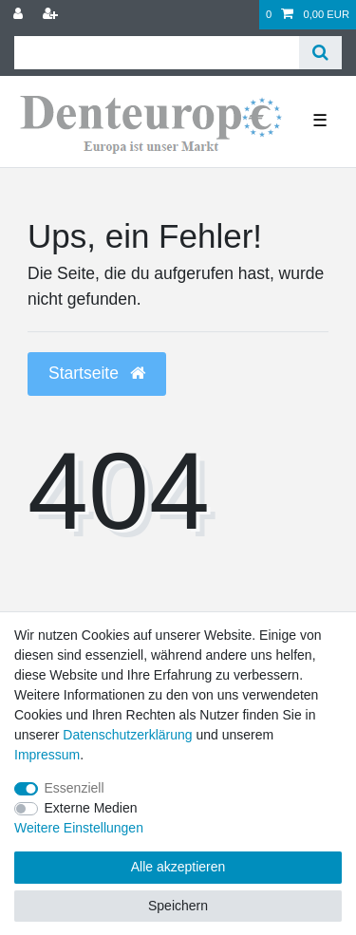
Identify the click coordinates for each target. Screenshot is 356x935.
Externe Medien (91, 807)
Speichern (178, 905)
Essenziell (74, 787)
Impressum (47, 754)
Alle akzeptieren (178, 866)
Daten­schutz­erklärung (127, 734)
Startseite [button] (96, 373)
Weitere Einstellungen (78, 827)
